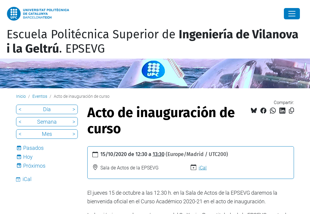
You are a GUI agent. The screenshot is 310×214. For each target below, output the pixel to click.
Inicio (21, 96)
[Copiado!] (291, 110)
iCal (203, 168)
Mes (47, 134)
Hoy (28, 157)
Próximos (34, 166)
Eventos (39, 96)
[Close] (292, 13)
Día (47, 109)
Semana (47, 122)
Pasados (33, 148)
